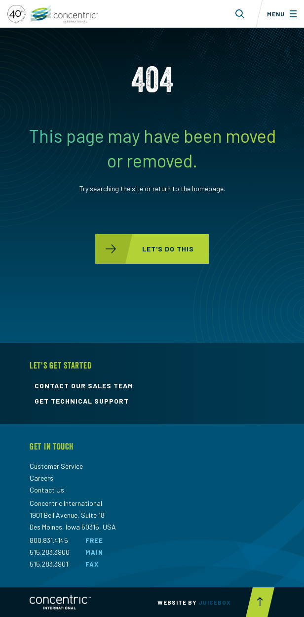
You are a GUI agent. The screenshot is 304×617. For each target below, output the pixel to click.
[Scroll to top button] (260, 602)
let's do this (144, 249)
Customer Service (56, 466)
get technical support (82, 401)
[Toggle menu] (280, 14)
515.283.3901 (49, 564)
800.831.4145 (49, 540)
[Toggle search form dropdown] (240, 14)
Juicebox (214, 602)
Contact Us (47, 490)
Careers (41, 478)
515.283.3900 (50, 552)
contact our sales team (84, 386)
